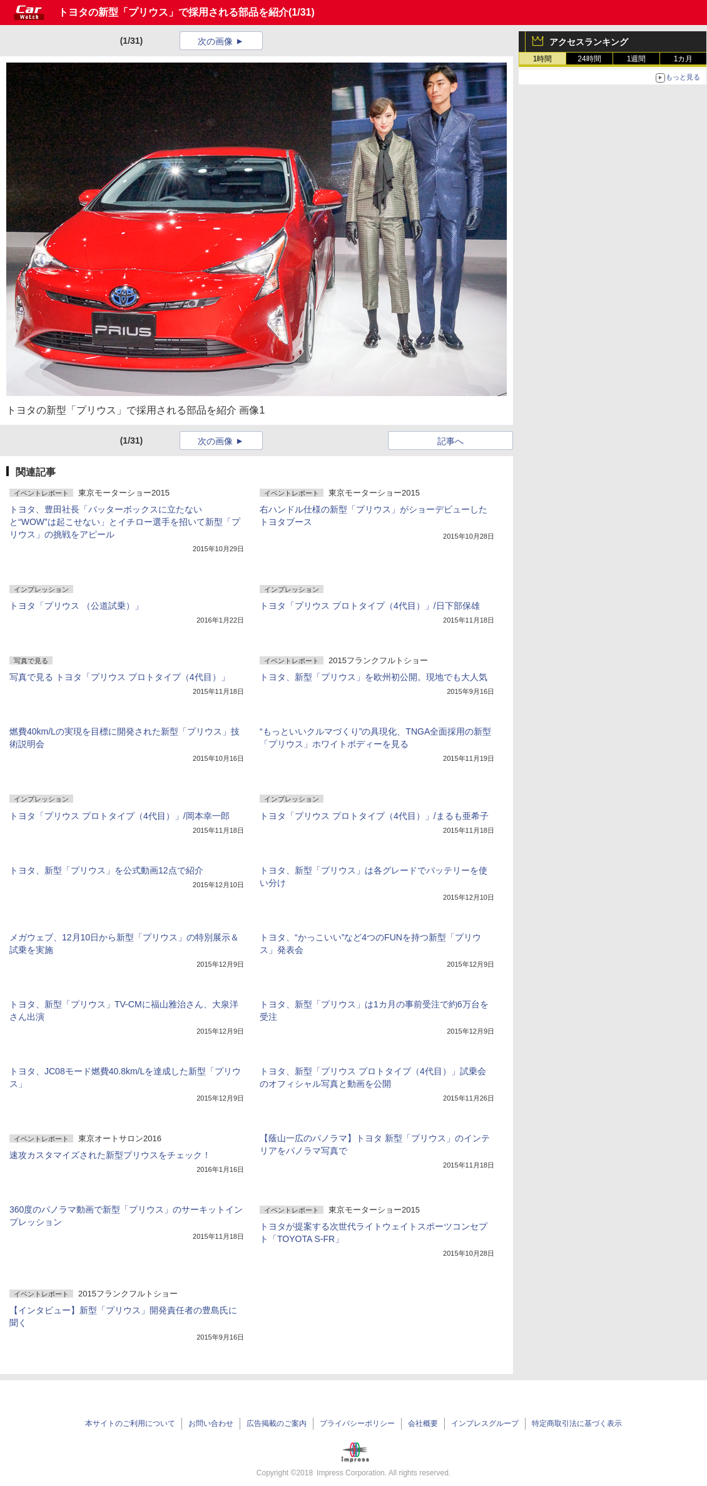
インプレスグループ (485, 1423)
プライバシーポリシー (357, 1423)
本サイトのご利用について (130, 1423)
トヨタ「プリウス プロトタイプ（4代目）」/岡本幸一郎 (119, 816)
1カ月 (683, 58)
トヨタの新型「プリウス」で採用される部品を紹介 (173, 12)
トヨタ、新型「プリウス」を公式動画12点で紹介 (106, 870)
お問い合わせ (210, 1423)
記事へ (450, 441)
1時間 (542, 58)
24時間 (589, 58)
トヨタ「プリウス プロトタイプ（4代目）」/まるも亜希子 (374, 816)
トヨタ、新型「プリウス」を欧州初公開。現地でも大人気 (373, 677)
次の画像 (215, 41)
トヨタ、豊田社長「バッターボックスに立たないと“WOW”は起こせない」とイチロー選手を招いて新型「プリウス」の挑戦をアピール (124, 521)
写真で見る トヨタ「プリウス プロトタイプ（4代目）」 (119, 677)
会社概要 (423, 1423)
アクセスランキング (588, 42)
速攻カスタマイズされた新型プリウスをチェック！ (110, 1155)
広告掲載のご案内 (277, 1423)
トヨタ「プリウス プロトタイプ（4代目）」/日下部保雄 (370, 606)
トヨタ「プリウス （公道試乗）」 (76, 606)
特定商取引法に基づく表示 (577, 1423)
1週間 (636, 58)
